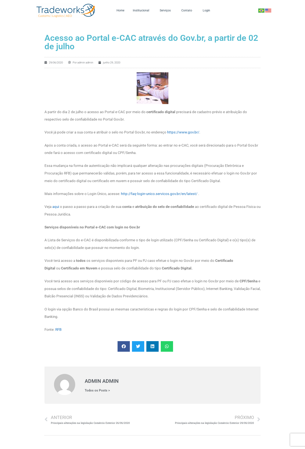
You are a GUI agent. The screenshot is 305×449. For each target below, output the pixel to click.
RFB (58, 329)
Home (120, 10)
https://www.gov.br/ (183, 132)
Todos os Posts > (97, 390)
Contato (187, 10)
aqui (55, 207)
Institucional (142, 10)
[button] (124, 346)
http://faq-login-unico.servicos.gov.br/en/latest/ (159, 194)
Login (207, 10)
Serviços (166, 10)
